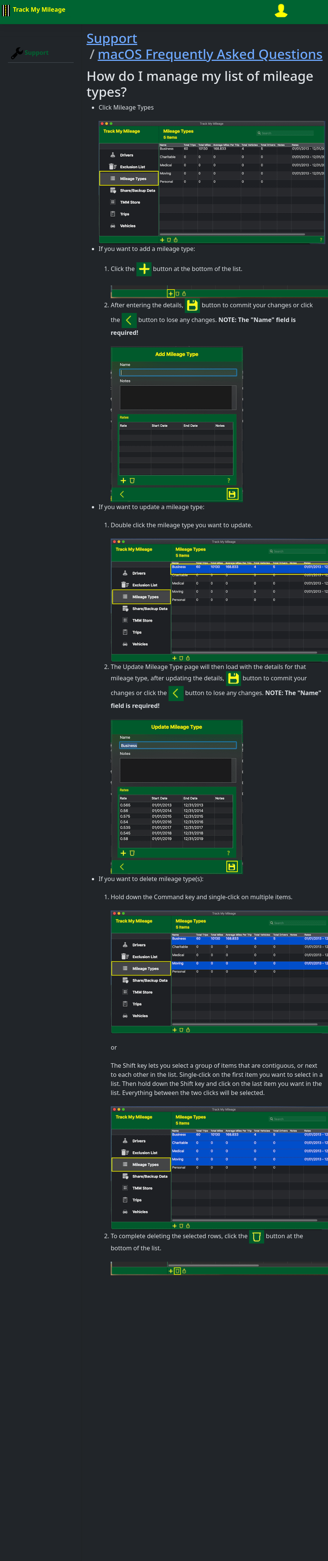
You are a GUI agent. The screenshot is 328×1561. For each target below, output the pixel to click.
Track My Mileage (32, 10)
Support (30, 53)
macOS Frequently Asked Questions (209, 54)
